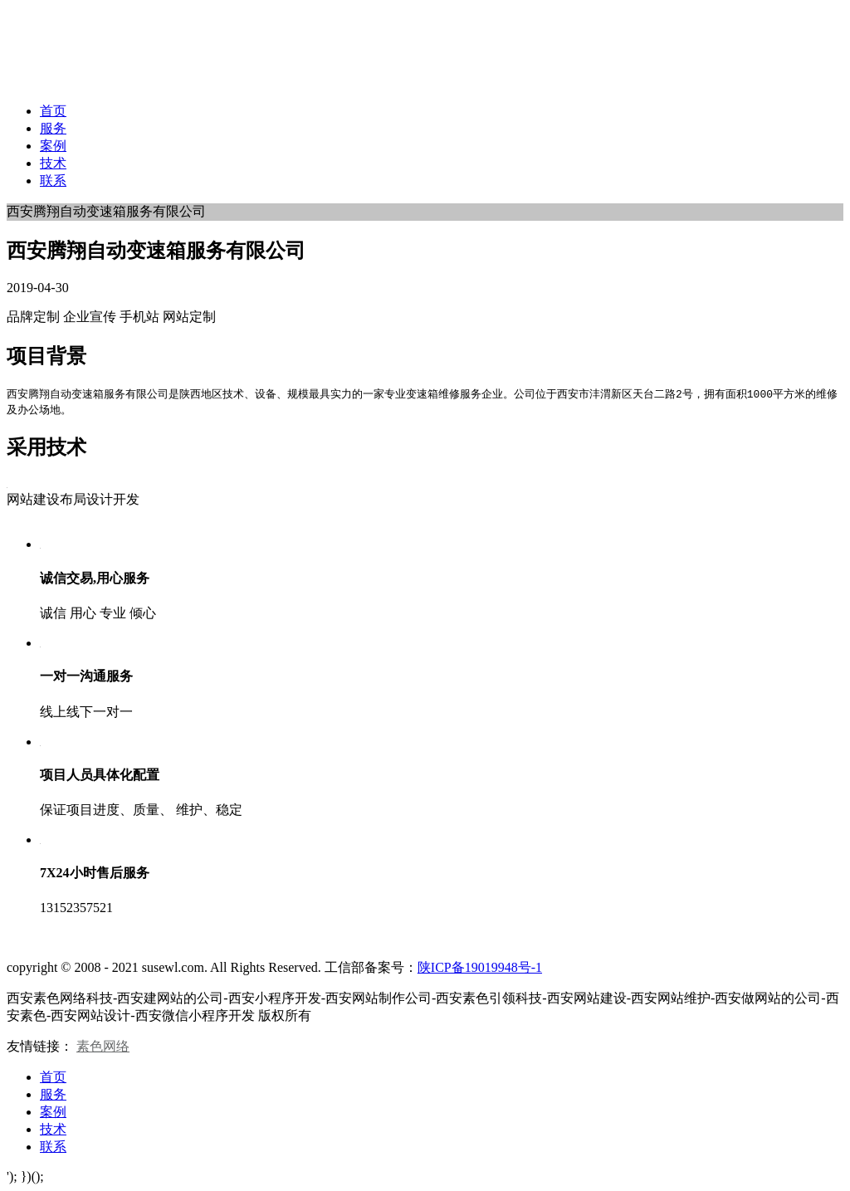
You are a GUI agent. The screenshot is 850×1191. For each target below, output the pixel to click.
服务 (53, 128)
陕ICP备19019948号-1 (480, 967)
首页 (53, 111)
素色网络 (102, 1046)
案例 (53, 146)
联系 (53, 180)
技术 (53, 163)
